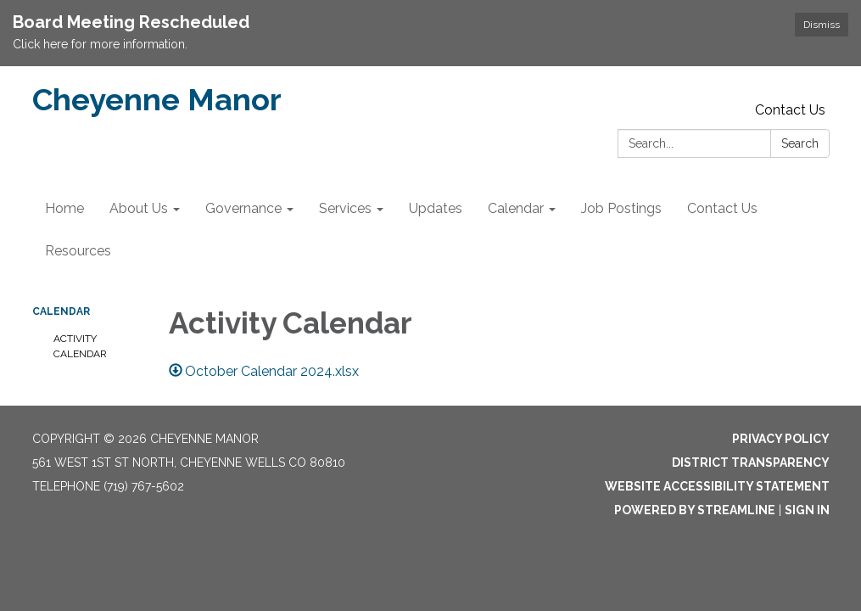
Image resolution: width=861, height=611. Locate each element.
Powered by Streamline (694, 510)
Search (800, 143)
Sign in (807, 510)
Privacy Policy (781, 439)
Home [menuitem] (64, 208)
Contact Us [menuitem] (722, 208)
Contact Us (790, 110)
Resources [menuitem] (78, 251)
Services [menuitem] (345, 208)
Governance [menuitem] (243, 208)
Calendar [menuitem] (516, 208)
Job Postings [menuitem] (621, 208)
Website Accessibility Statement (717, 486)
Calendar (61, 311)
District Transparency (751, 462)
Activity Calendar (80, 346)
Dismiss (821, 25)
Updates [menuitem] (435, 208)
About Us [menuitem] (138, 208)
